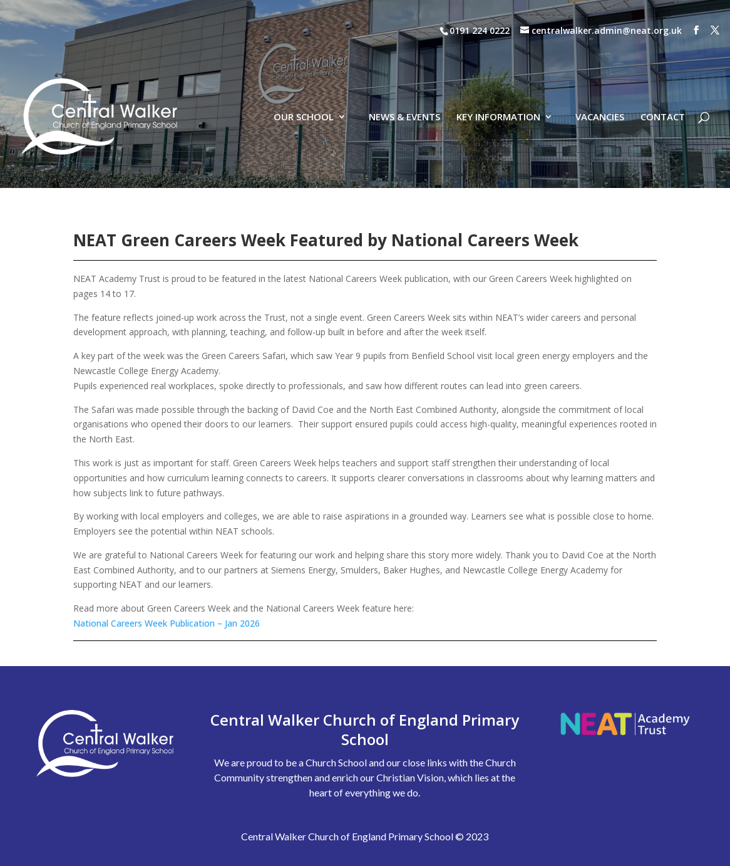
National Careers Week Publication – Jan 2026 (166, 623)
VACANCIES (599, 62)
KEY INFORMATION (498, 62)
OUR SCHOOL (304, 62)
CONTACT (662, 62)
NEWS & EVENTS (404, 62)
